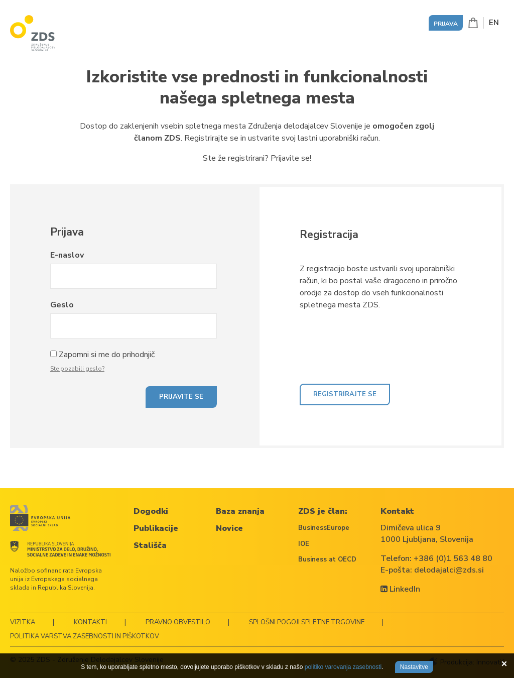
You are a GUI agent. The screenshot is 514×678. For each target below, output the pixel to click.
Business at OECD (327, 559)
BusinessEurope (323, 527)
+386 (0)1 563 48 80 (453, 558)
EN (494, 23)
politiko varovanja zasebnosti (343, 666)
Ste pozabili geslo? (77, 369)
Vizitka (22, 622)
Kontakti (90, 622)
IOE (303, 543)
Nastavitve (414, 666)
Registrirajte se (344, 394)
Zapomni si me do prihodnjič (107, 354)
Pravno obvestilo (178, 622)
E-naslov (67, 255)
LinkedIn (400, 589)
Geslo (62, 304)
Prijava (446, 24)
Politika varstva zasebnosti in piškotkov (84, 636)
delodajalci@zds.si (449, 570)
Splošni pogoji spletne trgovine (306, 622)
